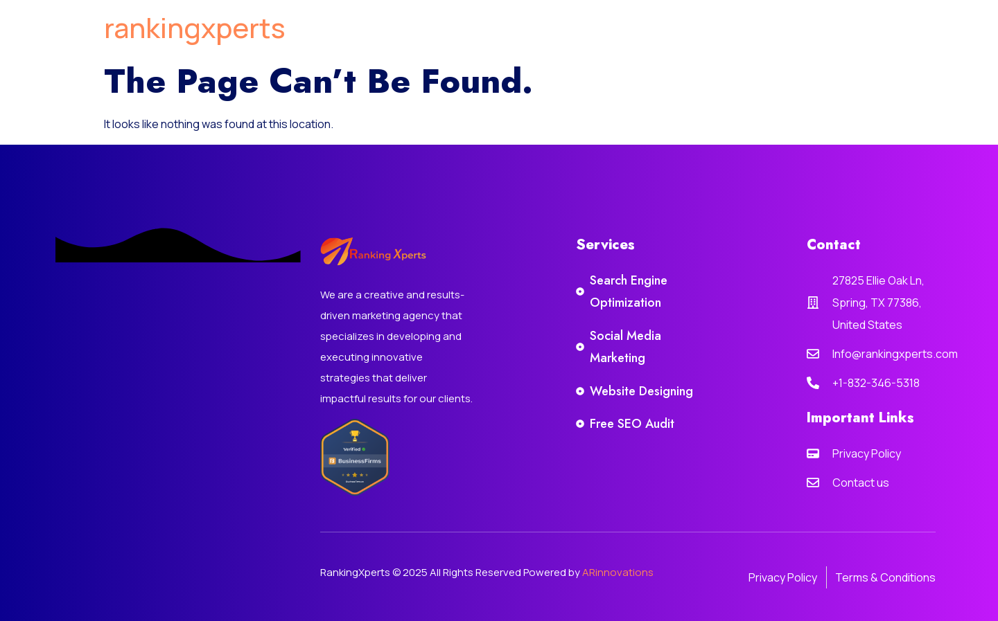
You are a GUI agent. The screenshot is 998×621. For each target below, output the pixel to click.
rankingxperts (195, 27)
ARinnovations (618, 572)
